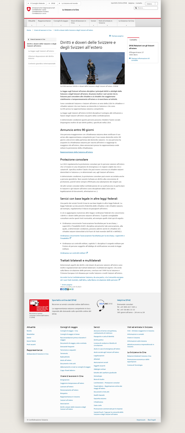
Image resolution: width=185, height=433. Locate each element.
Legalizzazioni (99, 356)
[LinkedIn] (66, 289)
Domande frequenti (67, 347)
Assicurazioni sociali (101, 362)
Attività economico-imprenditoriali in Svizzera (140, 346)
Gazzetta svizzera (100, 399)
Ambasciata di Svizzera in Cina (37, 354)
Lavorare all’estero (66, 387)
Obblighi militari (100, 369)
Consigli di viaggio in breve (70, 334)
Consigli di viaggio (60, 23)
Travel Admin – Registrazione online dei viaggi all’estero (108, 387)
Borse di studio (99, 379)
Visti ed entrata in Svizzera (107, 23)
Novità (29, 331)
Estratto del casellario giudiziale (105, 373)
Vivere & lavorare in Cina (79, 23)
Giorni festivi (31, 341)
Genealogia (98, 376)
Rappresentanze (44, 23)
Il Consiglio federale (37, 3)
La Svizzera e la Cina (126, 23)
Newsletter (31, 334)
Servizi (93, 23)
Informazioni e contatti (135, 334)
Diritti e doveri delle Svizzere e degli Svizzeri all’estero (73, 408)
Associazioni (64, 404)
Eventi (29, 338)
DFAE (53, 3)
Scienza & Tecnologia (134, 365)
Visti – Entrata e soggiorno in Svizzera (140, 331)
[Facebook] (61, 289)
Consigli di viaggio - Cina (69, 331)
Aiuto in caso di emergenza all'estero (107, 349)
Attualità (31, 23)
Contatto (132, 40)
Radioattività (64, 357)
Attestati (97, 359)
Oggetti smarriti (99, 366)
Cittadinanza (98, 402)
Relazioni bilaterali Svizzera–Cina (139, 356)
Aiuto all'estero (65, 360)
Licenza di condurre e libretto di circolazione (105, 344)
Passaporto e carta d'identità (104, 336)
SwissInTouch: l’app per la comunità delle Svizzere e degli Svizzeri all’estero (108, 413)
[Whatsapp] (70, 289)
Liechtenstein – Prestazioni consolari (107, 383)
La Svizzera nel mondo (70, 3)
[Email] (72, 289)
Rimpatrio (63, 393)
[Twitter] (64, 289)
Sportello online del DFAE (64, 300)
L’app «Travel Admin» (67, 370)
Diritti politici (98, 340)
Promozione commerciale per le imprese (108, 409)
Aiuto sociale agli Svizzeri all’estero (106, 352)
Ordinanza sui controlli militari (74, 253)
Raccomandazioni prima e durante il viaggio (73, 339)
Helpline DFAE (124, 300)
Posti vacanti (31, 344)
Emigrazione (64, 380)
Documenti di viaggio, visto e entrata (73, 343)
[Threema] (68, 289)
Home (29, 30)
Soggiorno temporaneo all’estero (72, 383)
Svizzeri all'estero (66, 400)
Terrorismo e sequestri (68, 350)
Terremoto (64, 353)
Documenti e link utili (68, 364)
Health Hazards (99, 395)
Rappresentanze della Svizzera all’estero (76, 152)
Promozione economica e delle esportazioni (138, 361)
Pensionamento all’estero (69, 390)
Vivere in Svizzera (133, 338)
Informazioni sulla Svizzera (137, 341)
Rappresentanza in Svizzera (70, 397)
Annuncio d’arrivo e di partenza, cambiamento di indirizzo (105, 332)
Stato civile (98, 405)
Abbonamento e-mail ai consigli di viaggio (75, 367)
